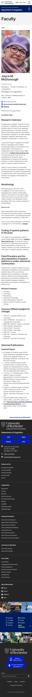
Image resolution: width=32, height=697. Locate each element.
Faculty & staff (5, 475)
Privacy (16, 681)
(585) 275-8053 (9, 454)
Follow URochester (24, 626)
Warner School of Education (9, 535)
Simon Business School (8, 533)
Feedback (9, 681)
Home (3, 27)
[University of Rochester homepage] (7, 2)
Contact (3, 491)
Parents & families (6, 472)
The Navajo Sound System (12, 404)
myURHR (3, 504)
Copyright (22, 681)
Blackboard (4, 488)
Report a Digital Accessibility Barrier (20, 417)
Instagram (9, 623)
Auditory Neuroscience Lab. (19, 153)
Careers (8, 441)
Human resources (6, 496)
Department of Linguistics (11, 10)
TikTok (21, 620)
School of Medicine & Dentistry (10, 527)
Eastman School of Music (8, 525)
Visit (21, 2)
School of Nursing (6, 530)
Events (4, 591)
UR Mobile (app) (5, 509)
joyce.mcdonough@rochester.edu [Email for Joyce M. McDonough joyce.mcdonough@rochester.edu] (15, 104)
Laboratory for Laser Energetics (10, 538)
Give (24, 2)
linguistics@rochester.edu (12, 457)
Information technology (8, 499)
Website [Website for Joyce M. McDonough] (6, 107)
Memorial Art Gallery (7, 551)
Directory (4, 494)
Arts (3, 598)
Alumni (3, 478)
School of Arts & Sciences (9, 7)
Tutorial (24, 224)
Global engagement (6, 567)
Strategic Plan (5, 574)
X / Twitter (9, 620)
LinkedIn (21, 623)
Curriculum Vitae (6, 115)
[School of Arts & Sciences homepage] (13, 425)
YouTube (21, 618)
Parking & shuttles (6, 506)
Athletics (5, 594)
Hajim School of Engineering (9, 522)
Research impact (6, 572)
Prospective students (7, 467)
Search (3, 673)
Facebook (9, 618)
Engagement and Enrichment (9, 564)
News (4, 588)
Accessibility (5, 562)
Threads (9, 625)
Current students (6, 470)
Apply (17, 2)
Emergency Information (17, 685)
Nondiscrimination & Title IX (9, 569)
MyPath (3, 501)
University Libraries (6, 548)
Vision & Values (5, 577)
